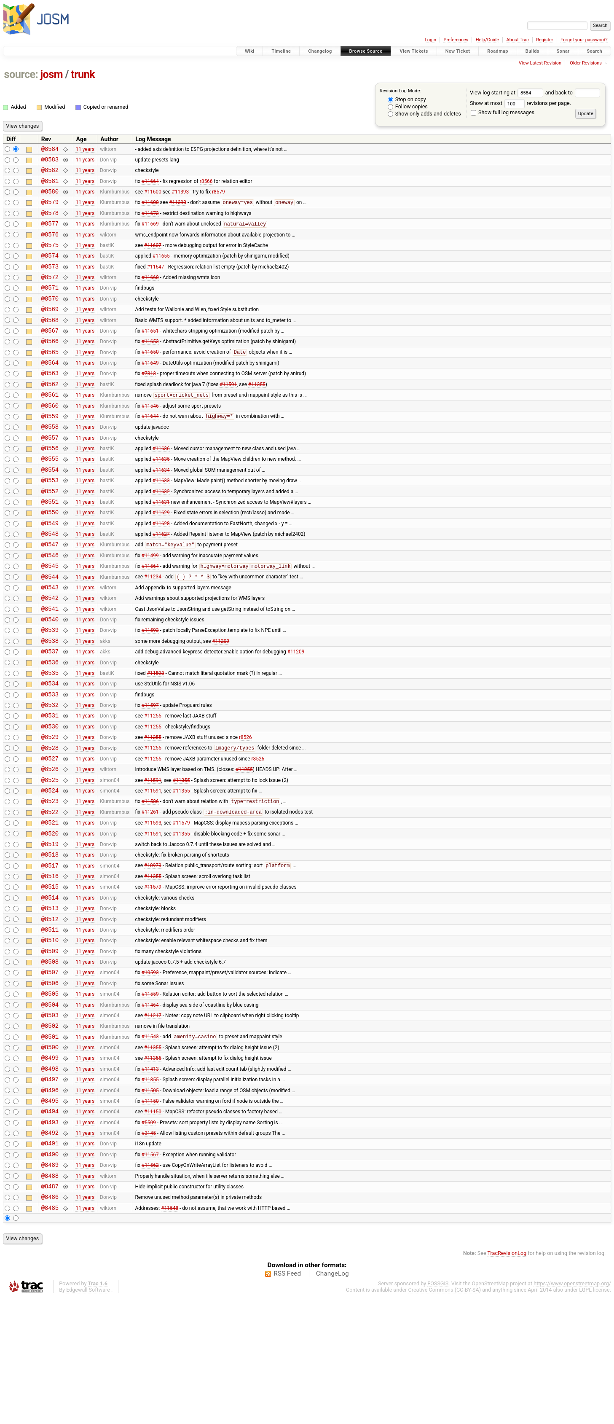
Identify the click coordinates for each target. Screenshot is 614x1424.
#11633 (161, 521)
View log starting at (507, 92)
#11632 (161, 532)
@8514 (50, 987)
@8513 (50, 999)
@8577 (50, 233)
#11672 (150, 221)
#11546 (150, 437)
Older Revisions (586, 63)
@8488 (50, 1298)
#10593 (150, 1071)
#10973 (152, 951)
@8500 (50, 1154)
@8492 (50, 1250)
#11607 (152, 257)
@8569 (50, 329)
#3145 (149, 1250)
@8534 (50, 748)
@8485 (50, 1334)
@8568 (50, 341)
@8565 (50, 377)
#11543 (150, 1143)
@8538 (50, 700)
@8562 (50, 413)
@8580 (50, 197)
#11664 (150, 185)
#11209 (220, 700)
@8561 (50, 425)
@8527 (50, 832)
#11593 (150, 688)
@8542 (50, 652)
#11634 (161, 508)
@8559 (50, 449)
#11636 (161, 485)
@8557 (50, 473)
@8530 (50, 796)
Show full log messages (502, 112)
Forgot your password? (584, 40)
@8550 (50, 556)
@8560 (50, 437)
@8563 (50, 401)
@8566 (50, 365)
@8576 (50, 246)
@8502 (50, 1130)
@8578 (50, 222)
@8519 (50, 927)
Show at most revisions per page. (520, 103)
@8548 (50, 580)
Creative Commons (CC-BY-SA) (444, 1416)
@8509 (50, 1047)
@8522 (50, 891)
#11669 (150, 234)
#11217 (152, 1118)
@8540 (50, 676)
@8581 (50, 186)
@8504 (50, 1107)
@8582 (50, 173)
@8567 (50, 353)
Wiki (250, 51)
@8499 (50, 1166)
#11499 (150, 604)
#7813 (149, 401)
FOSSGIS (437, 1410)
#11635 (161, 497)
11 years (84, 150)
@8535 (50, 736)
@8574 (50, 269)
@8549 (50, 568)
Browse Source (366, 51)
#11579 (181, 903)
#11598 (155, 736)
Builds (532, 51)
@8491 (50, 1262)
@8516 (50, 963)
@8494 (50, 1226)
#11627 (161, 580)
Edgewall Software (88, 1416)
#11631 (161, 544)
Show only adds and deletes (424, 113)
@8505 (50, 1095)
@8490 (50, 1274)
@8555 (50, 496)
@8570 (50, 317)
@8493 (50, 1238)
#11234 (152, 628)
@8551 (50, 544)
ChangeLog (332, 1400)
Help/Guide (487, 40)
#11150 (150, 1214)
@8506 (50, 1083)
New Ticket (457, 51)
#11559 (150, 1095)
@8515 (50, 975)
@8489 (50, 1286)
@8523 (50, 879)
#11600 (152, 198)
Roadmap (497, 51)
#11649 (150, 389)
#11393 (180, 198)
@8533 (50, 760)
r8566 (206, 185)
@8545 (50, 616)
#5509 (149, 1238)
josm (51, 74)
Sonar (563, 51)
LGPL (585, 1416)
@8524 (50, 867)
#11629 (161, 556)
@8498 (50, 1178)
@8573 (50, 281)
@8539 (50, 688)
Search (594, 51)
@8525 (50, 856)
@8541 (50, 664)
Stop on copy (407, 99)
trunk (83, 74)
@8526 (50, 843)
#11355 (256, 413)
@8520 (50, 915)
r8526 (245, 808)
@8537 (50, 712)
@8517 (50, 951)
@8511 (50, 1023)
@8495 (50, 1214)
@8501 (50, 1143)
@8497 (50, 1190)
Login (430, 40)
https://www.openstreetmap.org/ (572, 1410)
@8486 (50, 1322)
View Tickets (414, 51)
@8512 (50, 1011)
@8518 (50, 939)
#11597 (150, 772)
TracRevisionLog (507, 1379)
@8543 (50, 640)
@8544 (50, 628)
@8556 (50, 485)
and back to (573, 92)
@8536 (50, 724)
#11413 (150, 1178)
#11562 (150, 1286)
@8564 (50, 389)
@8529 (50, 807)
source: (21, 74)
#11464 (150, 1107)
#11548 (169, 1334)
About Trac (518, 40)
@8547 (50, 592)
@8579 (50, 209)
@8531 (50, 783)
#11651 (150, 353)
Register (544, 40)
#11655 (161, 269)
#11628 (161, 568)
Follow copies (408, 106)
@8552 (50, 533)
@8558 (50, 461)
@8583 (50, 162)
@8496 (50, 1202)
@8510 (50, 1035)
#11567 (150, 1274)
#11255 (152, 784)
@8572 (50, 293)
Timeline (281, 51)
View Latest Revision (540, 63)
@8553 (50, 520)
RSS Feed (287, 1400)
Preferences (455, 40)
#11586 (150, 880)
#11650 (150, 377)
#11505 (150, 1202)
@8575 (50, 257)
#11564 (150, 617)
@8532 (50, 772)
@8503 (50, 1119)
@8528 (50, 820)
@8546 (50, 604)
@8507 (50, 1071)
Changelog (320, 51)
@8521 (50, 903)
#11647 (155, 281)
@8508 (50, 1059)
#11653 (150, 365)
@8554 (50, 509)
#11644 (150, 449)
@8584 (50, 150)
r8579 (218, 198)
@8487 (50, 1310)
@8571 (50, 305)
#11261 (150, 892)
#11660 (150, 293)
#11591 (228, 413)
